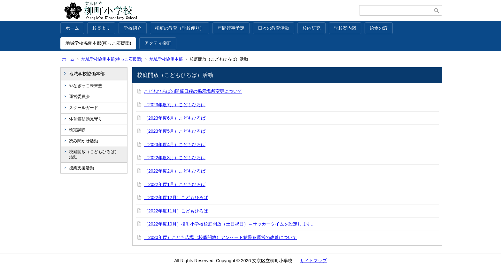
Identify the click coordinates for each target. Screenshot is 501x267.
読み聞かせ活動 (83, 140)
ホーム (72, 28)
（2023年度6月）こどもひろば (174, 118)
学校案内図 (345, 28)
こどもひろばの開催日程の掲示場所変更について (193, 91)
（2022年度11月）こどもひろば (176, 210)
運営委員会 (79, 96)
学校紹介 (133, 28)
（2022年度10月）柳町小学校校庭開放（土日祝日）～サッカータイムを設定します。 (229, 223)
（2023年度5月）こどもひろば (174, 131)
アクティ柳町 (157, 43)
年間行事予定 (231, 28)
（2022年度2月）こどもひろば (174, 171)
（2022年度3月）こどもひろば (174, 157)
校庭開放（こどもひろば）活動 (94, 154)
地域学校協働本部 (166, 59)
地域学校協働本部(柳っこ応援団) (98, 43)
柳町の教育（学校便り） (179, 28)
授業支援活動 (81, 168)
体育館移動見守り (85, 118)
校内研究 (311, 28)
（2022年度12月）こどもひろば (176, 197)
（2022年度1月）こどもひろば (174, 184)
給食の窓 (379, 28)
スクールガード (83, 107)
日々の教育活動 (273, 28)
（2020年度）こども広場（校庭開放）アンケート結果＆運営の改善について (220, 237)
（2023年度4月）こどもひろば (174, 144)
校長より (101, 28)
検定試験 (77, 129)
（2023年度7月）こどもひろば (174, 104)
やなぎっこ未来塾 (85, 85)
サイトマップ (313, 260)
